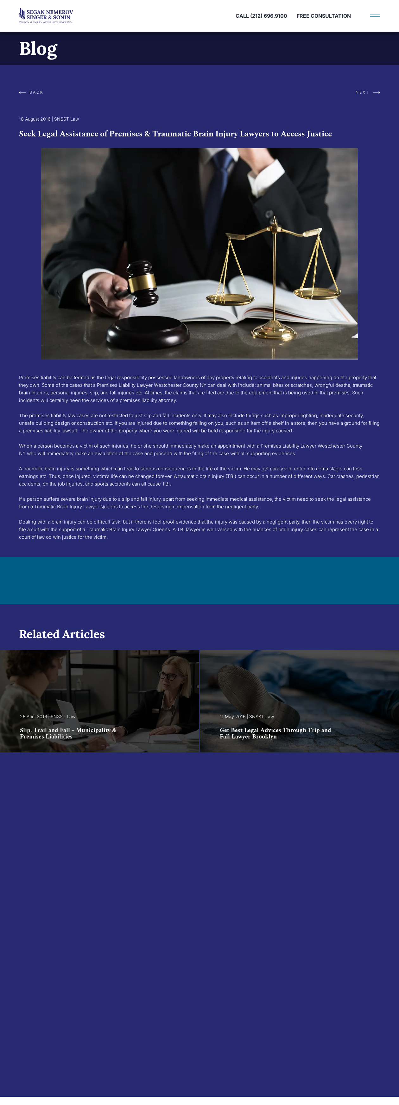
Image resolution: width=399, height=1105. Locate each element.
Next (368, 92)
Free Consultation (324, 16)
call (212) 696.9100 (261, 16)
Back (31, 92)
